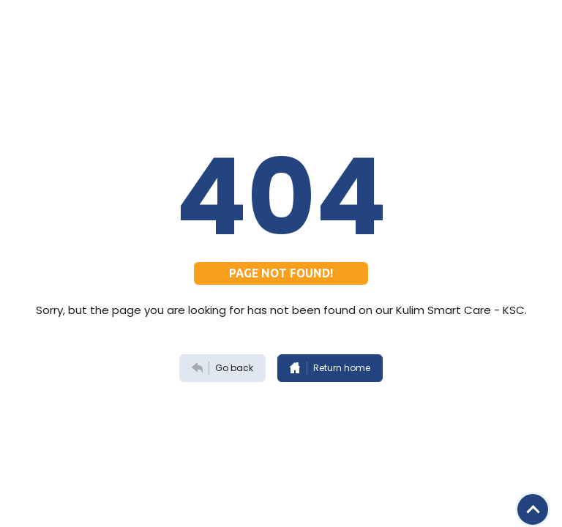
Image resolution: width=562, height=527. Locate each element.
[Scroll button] (532, 509)
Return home (330, 368)
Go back (222, 368)
